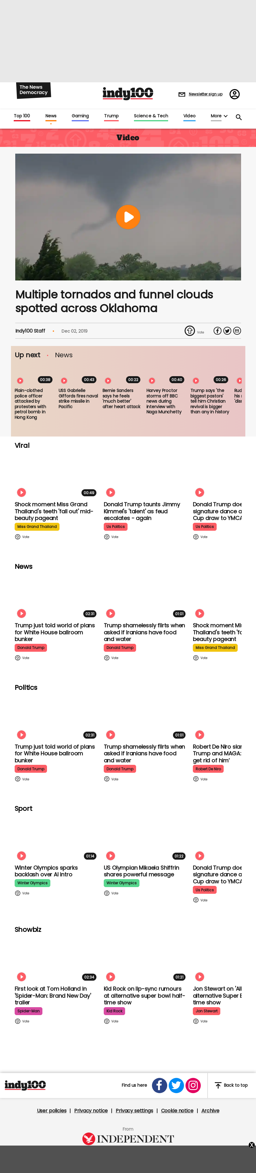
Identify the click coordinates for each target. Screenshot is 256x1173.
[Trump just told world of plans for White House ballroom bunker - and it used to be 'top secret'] (57, 596)
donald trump (30, 647)
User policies (52, 1111)
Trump (111, 116)
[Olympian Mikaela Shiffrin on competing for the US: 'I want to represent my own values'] (146, 838)
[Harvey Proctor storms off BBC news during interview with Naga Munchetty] (166, 374)
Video (189, 116)
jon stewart (207, 1011)
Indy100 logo (128, 93)
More (216, 116)
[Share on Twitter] (227, 331)
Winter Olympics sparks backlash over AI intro (46, 871)
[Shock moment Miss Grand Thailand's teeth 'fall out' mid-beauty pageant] (57, 475)
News (50, 116)
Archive (210, 1111)
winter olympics (32, 883)
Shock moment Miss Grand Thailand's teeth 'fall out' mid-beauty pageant (54, 511)
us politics (115, 526)
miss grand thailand (37, 526)
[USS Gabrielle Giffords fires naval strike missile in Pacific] (79, 374)
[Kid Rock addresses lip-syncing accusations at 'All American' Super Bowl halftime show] (146, 959)
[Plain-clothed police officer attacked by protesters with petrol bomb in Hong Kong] (35, 374)
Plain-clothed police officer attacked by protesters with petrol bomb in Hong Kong (30, 403)
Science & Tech (151, 116)
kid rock (114, 1011)
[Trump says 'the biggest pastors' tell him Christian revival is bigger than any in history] (210, 374)
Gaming (80, 116)
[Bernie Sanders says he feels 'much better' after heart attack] (123, 374)
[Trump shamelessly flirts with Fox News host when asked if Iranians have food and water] (146, 596)
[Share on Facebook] (218, 331)
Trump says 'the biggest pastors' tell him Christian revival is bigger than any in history (209, 401)
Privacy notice (91, 1111)
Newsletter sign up (205, 94)
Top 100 (22, 116)
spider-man (28, 1011)
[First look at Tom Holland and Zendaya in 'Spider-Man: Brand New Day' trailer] (57, 959)
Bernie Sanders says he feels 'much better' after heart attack (121, 398)
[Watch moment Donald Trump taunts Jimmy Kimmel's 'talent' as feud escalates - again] (146, 475)
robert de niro (208, 769)
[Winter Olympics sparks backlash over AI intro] (57, 838)
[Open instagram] (193, 1085)
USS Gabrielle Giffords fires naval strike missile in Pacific (78, 398)
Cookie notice (177, 1111)
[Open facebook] (159, 1085)
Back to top (231, 1085)
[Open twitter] (176, 1085)
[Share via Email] (237, 331)
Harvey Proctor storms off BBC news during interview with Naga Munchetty (164, 401)
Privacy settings (134, 1111)
